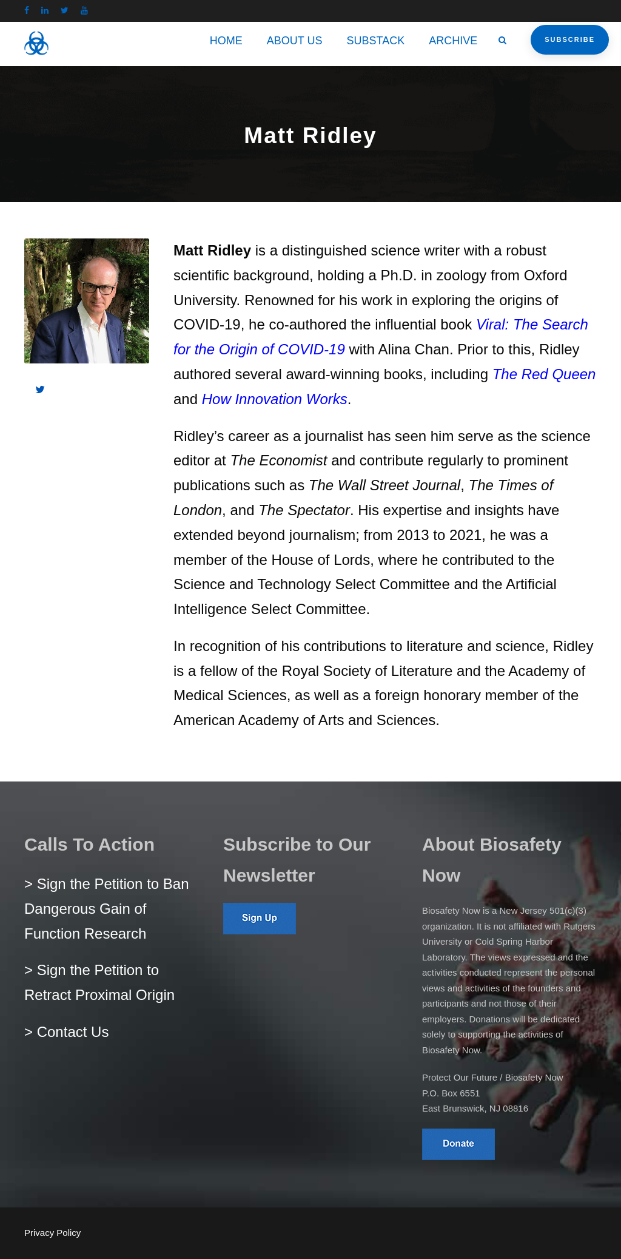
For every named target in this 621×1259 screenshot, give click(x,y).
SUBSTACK (376, 41)
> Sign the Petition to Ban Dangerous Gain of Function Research (106, 909)
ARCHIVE (453, 41)
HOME (226, 41)
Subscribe (570, 39)
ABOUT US (295, 41)
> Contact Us (66, 1032)
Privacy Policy (52, 1232)
